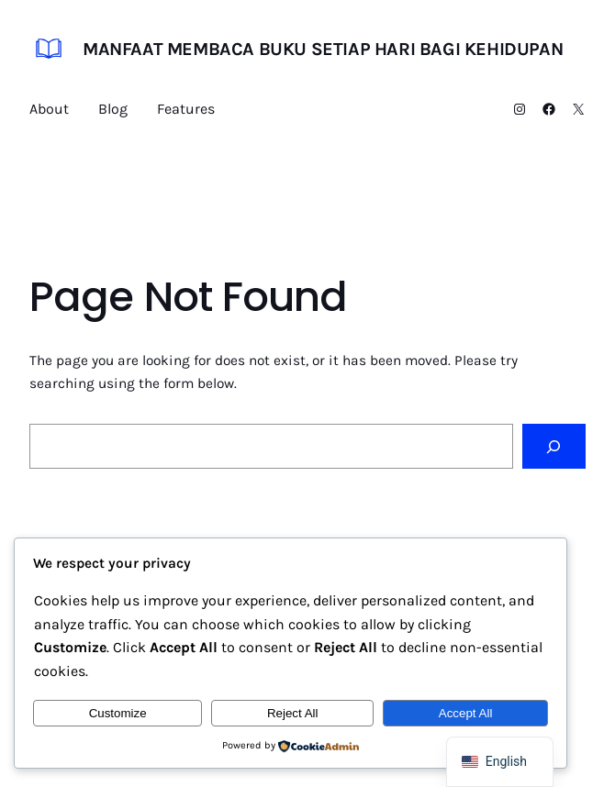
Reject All (293, 713)
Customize (118, 713)
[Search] (554, 446)
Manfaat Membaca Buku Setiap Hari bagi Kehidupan (323, 49)
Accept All (466, 713)
